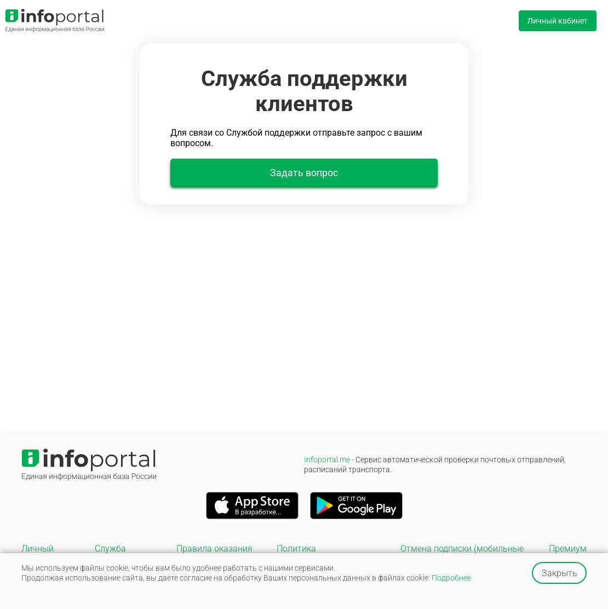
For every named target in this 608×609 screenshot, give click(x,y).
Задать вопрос (304, 172)
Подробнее (451, 577)
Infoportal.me (435, 464)
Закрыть (559, 573)
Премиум (568, 548)
